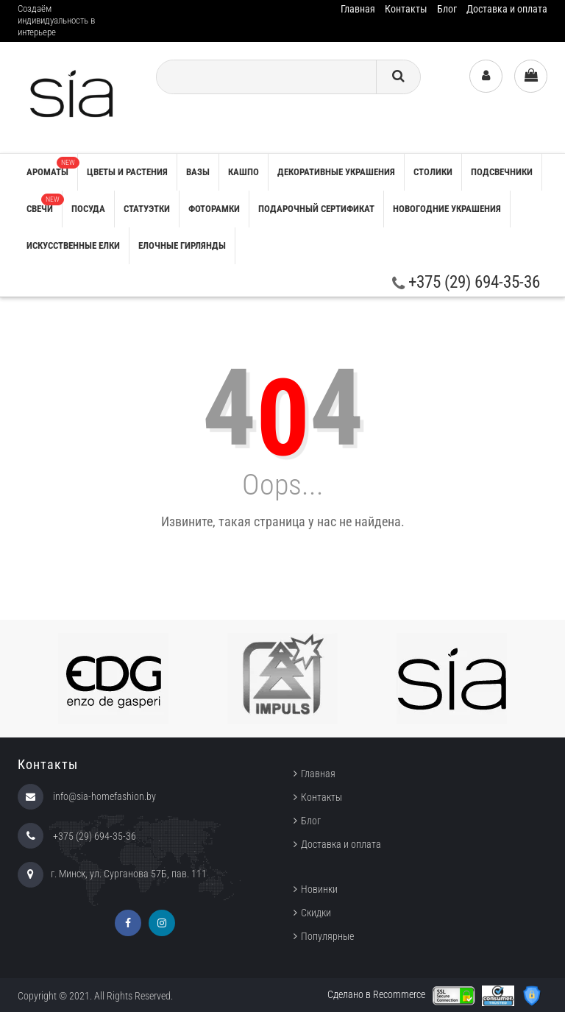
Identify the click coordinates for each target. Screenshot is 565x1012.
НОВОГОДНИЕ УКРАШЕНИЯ (447, 208)
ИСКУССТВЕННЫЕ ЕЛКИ (73, 245)
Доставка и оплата (506, 9)
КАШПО (243, 171)
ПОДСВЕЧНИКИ (502, 171)
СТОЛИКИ (432, 171)
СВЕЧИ (44, 204)
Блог (447, 9)
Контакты (406, 9)
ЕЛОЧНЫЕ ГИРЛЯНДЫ (182, 245)
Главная (358, 9)
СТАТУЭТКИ (147, 208)
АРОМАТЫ (51, 167)
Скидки (316, 913)
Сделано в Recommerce (376, 994)
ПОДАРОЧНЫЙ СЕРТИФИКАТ (316, 208)
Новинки (319, 889)
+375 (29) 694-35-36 (466, 282)
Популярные (327, 936)
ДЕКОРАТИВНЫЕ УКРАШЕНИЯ (336, 171)
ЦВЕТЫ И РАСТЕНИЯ (127, 171)
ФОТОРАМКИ (214, 208)
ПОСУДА (88, 208)
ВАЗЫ (198, 171)
